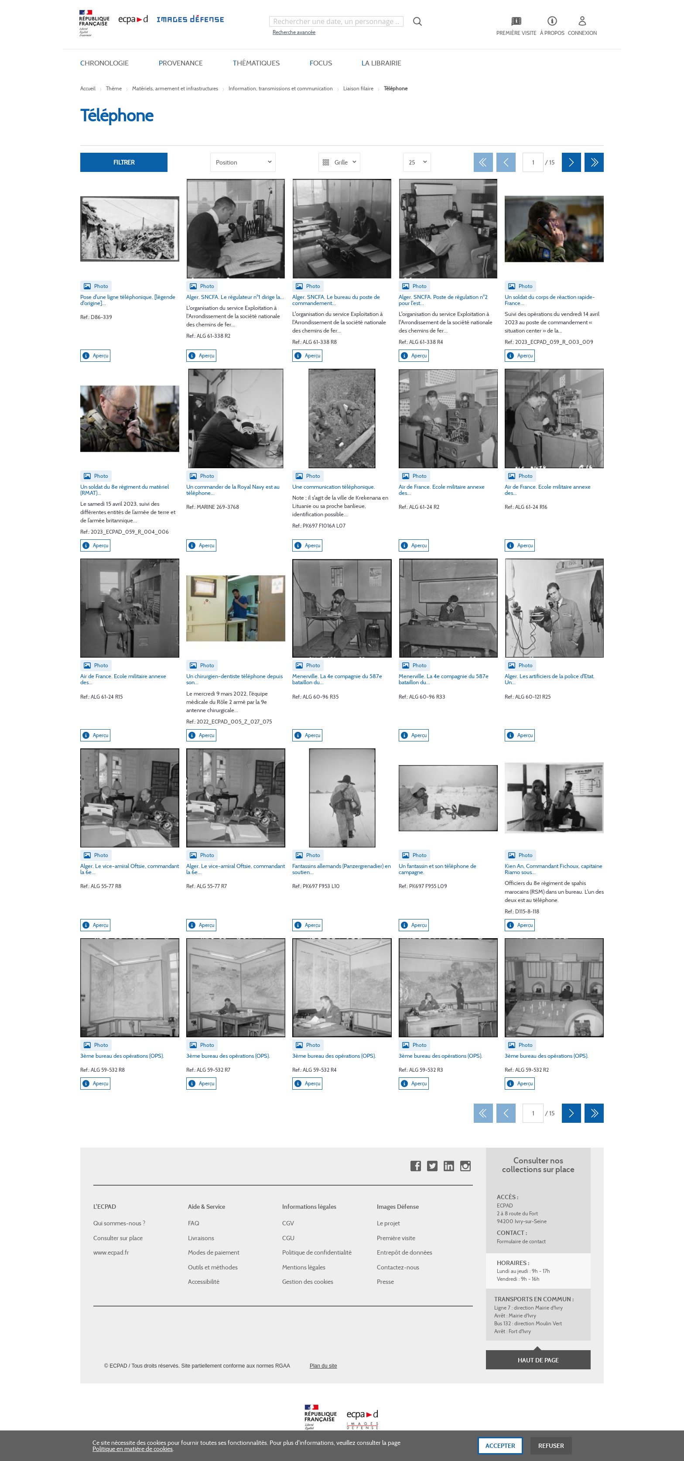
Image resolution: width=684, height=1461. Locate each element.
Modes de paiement (213, 1252)
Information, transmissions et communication (281, 88)
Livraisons (201, 1238)
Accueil (88, 88)
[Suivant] (571, 162)
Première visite (396, 1238)
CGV (288, 1223)
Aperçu (95, 355)
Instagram (465, 1166)
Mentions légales (303, 1267)
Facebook (415, 1166)
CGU (288, 1238)
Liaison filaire (358, 88)
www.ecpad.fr (111, 1252)
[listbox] (243, 162)
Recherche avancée (294, 32)
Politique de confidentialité (317, 1252)
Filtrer (123, 162)
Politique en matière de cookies (132, 1454)
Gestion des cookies (307, 1282)
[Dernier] (594, 162)
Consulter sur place (118, 1238)
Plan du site (323, 1366)
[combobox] (336, 21)
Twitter (432, 1166)
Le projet (388, 1223)
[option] (243, 162)
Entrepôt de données (404, 1252)
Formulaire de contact (521, 1241)
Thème (114, 88)
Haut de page (538, 1360)
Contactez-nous (398, 1267)
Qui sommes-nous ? (119, 1223)
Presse (385, 1282)
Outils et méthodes (213, 1267)
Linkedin (448, 1166)
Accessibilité (203, 1282)
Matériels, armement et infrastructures (175, 88)
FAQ (193, 1223)
